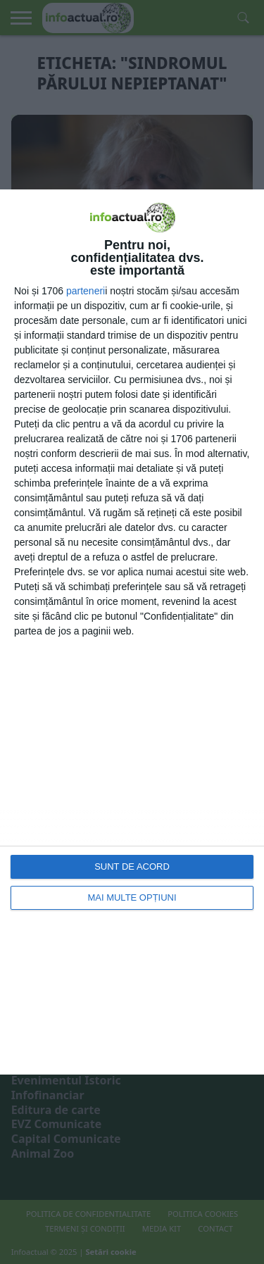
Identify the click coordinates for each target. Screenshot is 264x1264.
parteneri (85, 291)
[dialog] (132, 632)
